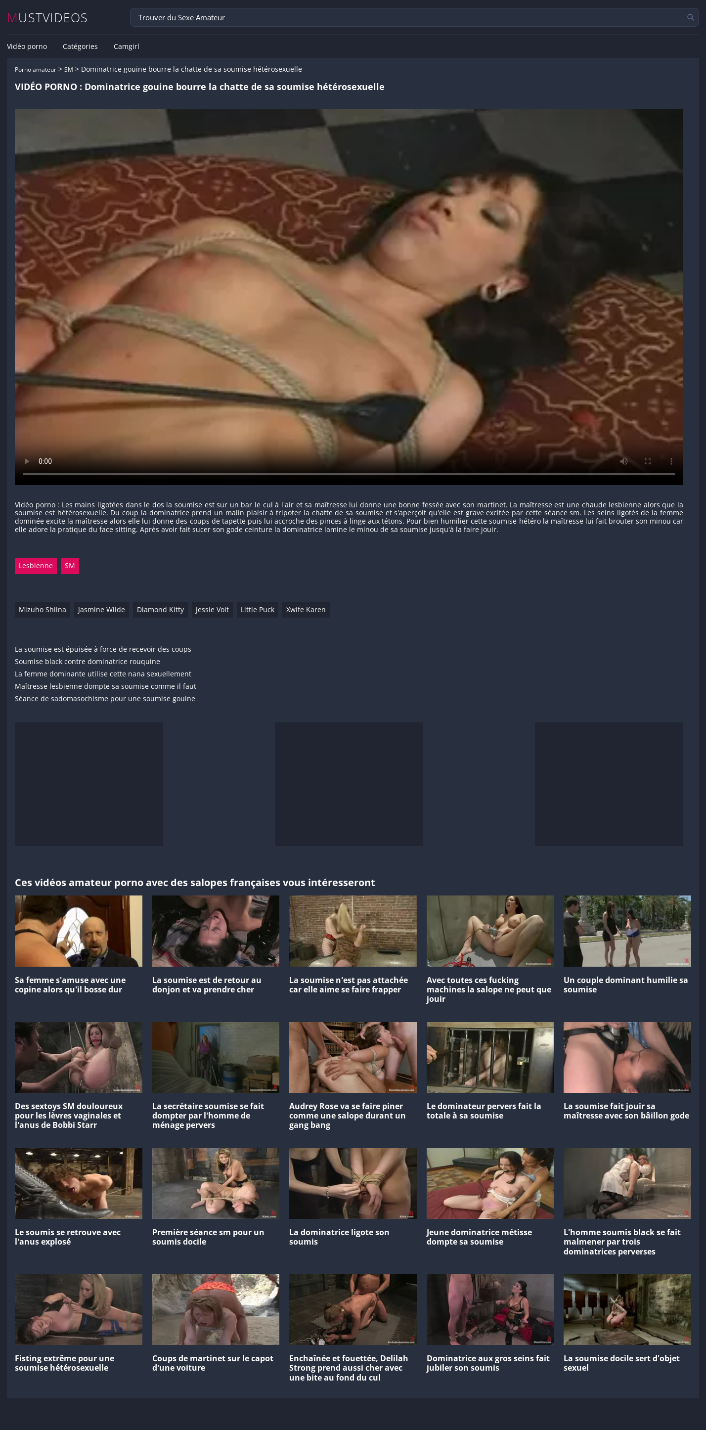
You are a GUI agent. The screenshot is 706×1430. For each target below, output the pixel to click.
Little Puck (257, 609)
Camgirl (126, 46)
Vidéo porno (27, 46)
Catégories (80, 46)
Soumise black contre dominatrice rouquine (87, 662)
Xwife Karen (306, 609)
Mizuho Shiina (42, 609)
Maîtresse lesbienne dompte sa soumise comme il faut (105, 686)
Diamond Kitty (160, 609)
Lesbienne (36, 565)
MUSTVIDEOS (47, 17)
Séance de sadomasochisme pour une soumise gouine (105, 699)
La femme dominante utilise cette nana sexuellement (103, 674)
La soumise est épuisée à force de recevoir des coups (103, 649)
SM (68, 69)
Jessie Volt (212, 609)
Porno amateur (35, 69)
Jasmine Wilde (101, 609)
